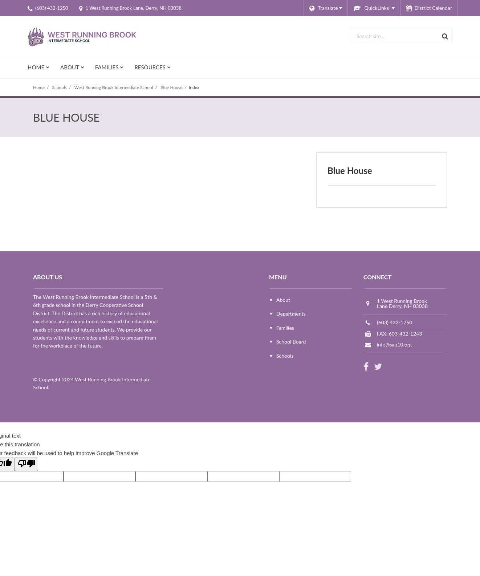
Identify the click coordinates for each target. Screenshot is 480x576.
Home (39, 87)
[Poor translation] (26, 464)
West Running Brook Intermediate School (113, 87)
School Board (291, 341)
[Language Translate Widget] (325, 8)
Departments (291, 314)
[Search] (445, 36)
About (283, 300)
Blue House (171, 87)
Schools (59, 87)
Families (285, 328)
